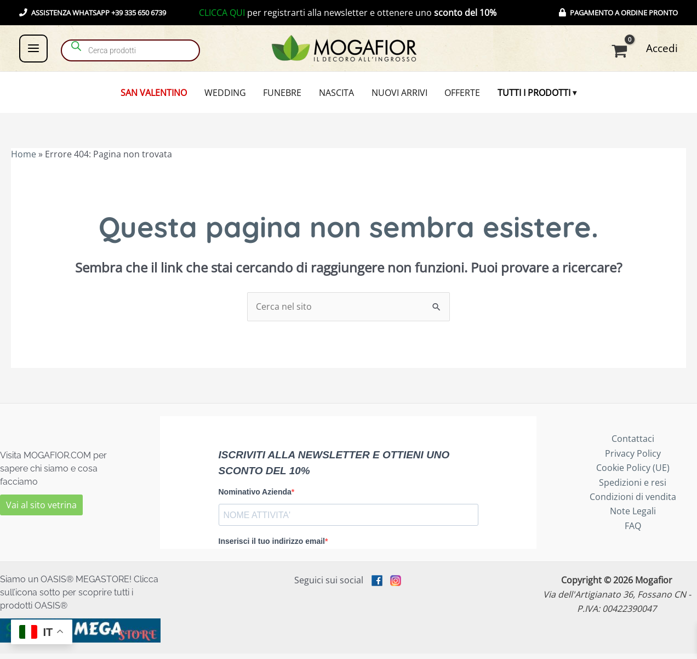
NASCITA (336, 95)
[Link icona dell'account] (662, 48)
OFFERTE (455, 95)
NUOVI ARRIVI (396, 95)
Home (23, 160)
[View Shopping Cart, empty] (621, 51)
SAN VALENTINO (163, 95)
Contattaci (633, 445)
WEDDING (232, 95)
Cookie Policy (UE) (633, 474)
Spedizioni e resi (632, 488)
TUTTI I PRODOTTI (524, 95)
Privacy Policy (633, 459)
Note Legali (633, 517)
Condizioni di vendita (633, 503)
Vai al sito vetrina (41, 511)
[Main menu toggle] (33, 48)
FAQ (633, 532)
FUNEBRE (285, 95)
